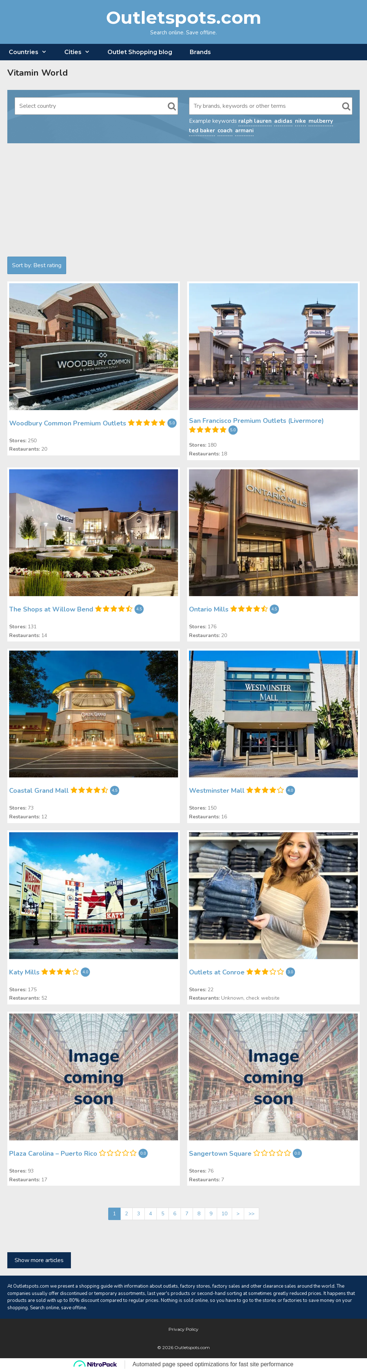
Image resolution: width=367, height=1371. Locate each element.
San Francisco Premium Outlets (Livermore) (256, 420)
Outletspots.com (183, 17)
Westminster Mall (217, 790)
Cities (81, 52)
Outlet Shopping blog (139, 52)
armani (244, 130)
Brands (200, 52)
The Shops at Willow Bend (51, 609)
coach (224, 130)
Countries (32, 52)
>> (251, 1213)
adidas (283, 121)
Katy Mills (24, 971)
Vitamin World (37, 73)
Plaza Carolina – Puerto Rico (53, 1153)
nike (300, 121)
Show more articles (39, 1260)
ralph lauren (255, 121)
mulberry (321, 121)
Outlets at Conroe (217, 971)
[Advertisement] (183, 202)
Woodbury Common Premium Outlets (67, 423)
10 (224, 1213)
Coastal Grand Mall (39, 790)
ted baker (202, 130)
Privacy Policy (183, 1329)
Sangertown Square (220, 1153)
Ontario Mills (208, 609)
